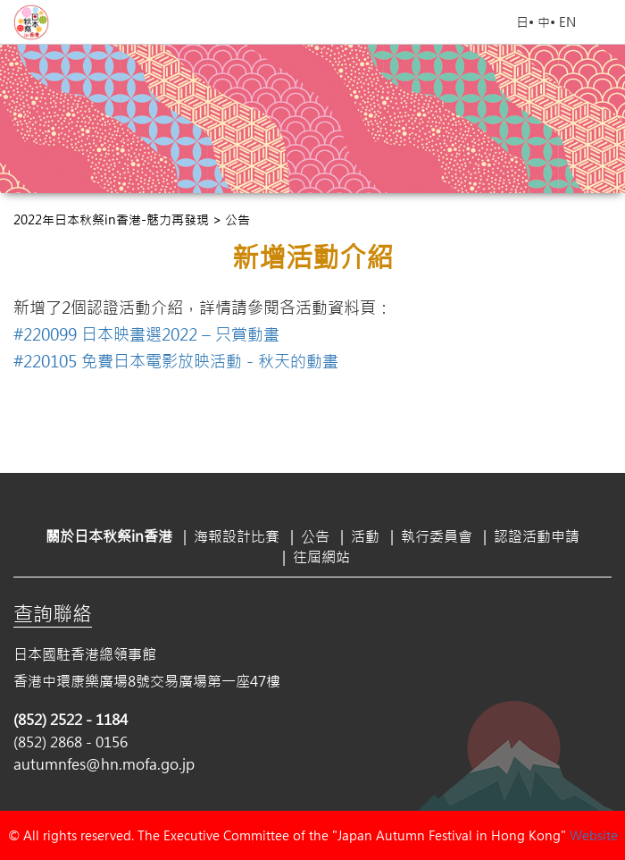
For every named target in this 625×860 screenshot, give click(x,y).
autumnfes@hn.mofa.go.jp (104, 764)
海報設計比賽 (236, 536)
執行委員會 (436, 536)
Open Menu (602, 22)
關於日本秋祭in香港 (109, 536)
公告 (315, 536)
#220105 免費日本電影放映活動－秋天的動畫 (175, 361)
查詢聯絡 (52, 613)
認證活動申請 (536, 536)
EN (567, 21)
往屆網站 (321, 556)
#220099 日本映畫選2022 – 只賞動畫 (146, 334)
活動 (365, 536)
